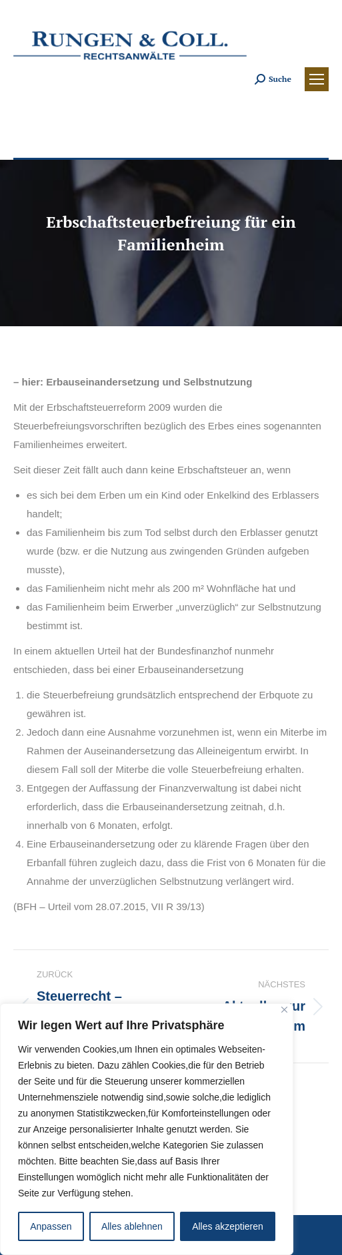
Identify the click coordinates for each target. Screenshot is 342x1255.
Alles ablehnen (132, 1226)
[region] (146, 1129)
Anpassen (50, 1226)
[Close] (284, 1010)
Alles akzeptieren (227, 1226)
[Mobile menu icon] (317, 79)
